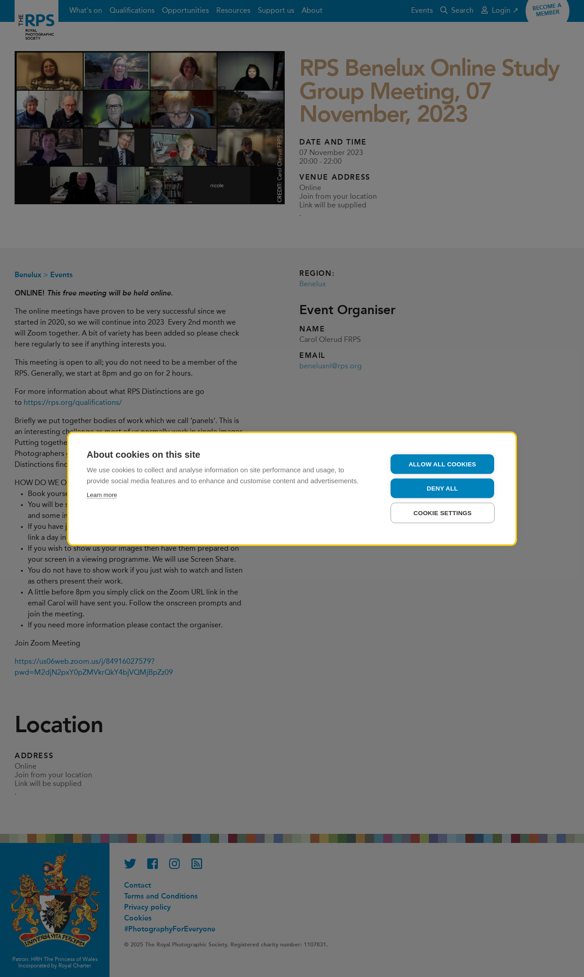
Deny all (442, 488)
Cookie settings (442, 512)
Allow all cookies (442, 463)
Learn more (102, 494)
